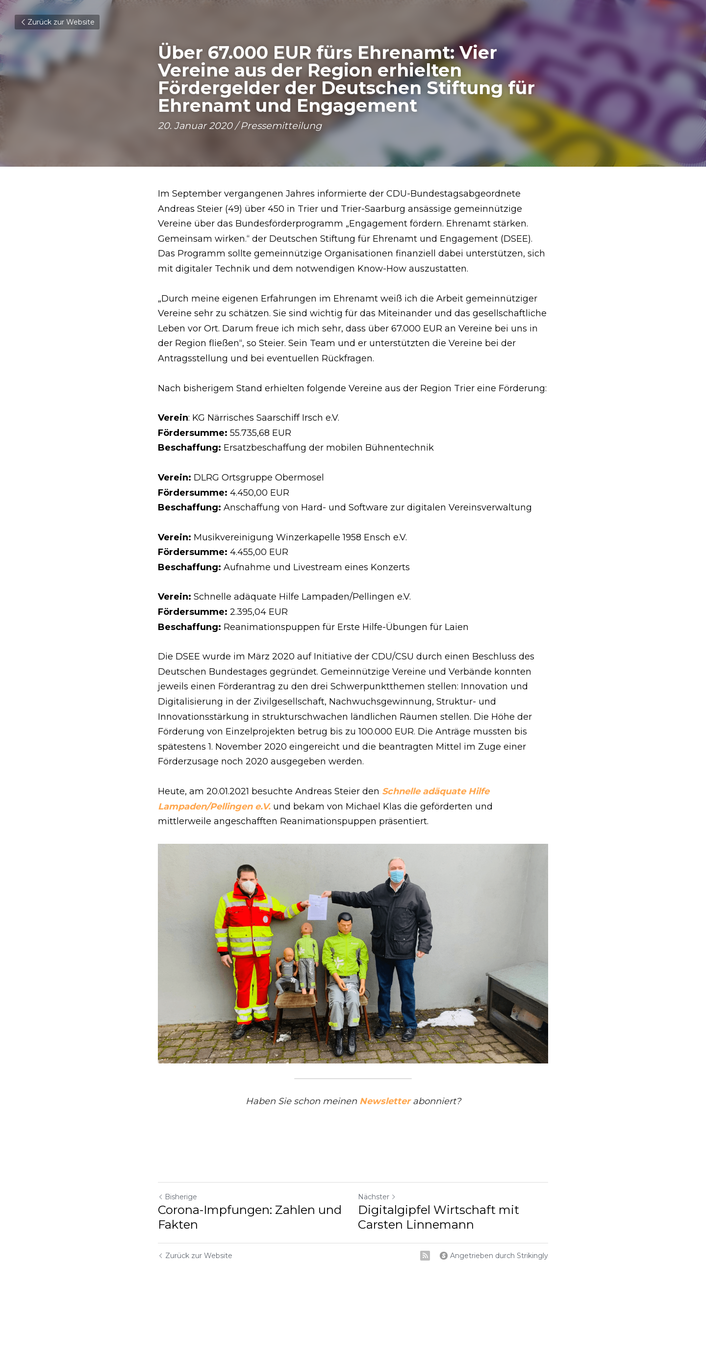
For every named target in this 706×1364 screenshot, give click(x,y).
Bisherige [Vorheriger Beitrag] (177, 1196)
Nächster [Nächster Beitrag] (377, 1196)
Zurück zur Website (57, 22)
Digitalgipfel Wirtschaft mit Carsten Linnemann (438, 1217)
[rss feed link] (425, 1256)
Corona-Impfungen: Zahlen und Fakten (250, 1217)
